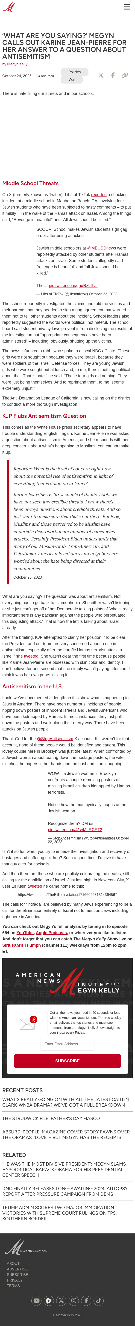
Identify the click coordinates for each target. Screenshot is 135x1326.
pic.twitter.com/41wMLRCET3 (75, 829)
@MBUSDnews (101, 248)
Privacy (15, 1280)
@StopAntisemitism (55, 738)
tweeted (31, 656)
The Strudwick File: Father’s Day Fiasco (51, 1118)
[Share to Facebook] (112, 75)
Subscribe (17, 1275)
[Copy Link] (124, 75)
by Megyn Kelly (14, 64)
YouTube (25, 932)
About (13, 1264)
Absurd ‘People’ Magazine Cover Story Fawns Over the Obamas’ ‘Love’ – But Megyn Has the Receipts (66, 1134)
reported (99, 194)
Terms (13, 1286)
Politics (75, 72)
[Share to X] (100, 75)
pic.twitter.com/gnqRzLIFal (73, 285)
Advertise (17, 1269)
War (72, 79)
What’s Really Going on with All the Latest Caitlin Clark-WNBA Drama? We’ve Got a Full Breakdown (65, 1102)
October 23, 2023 (103, 294)
